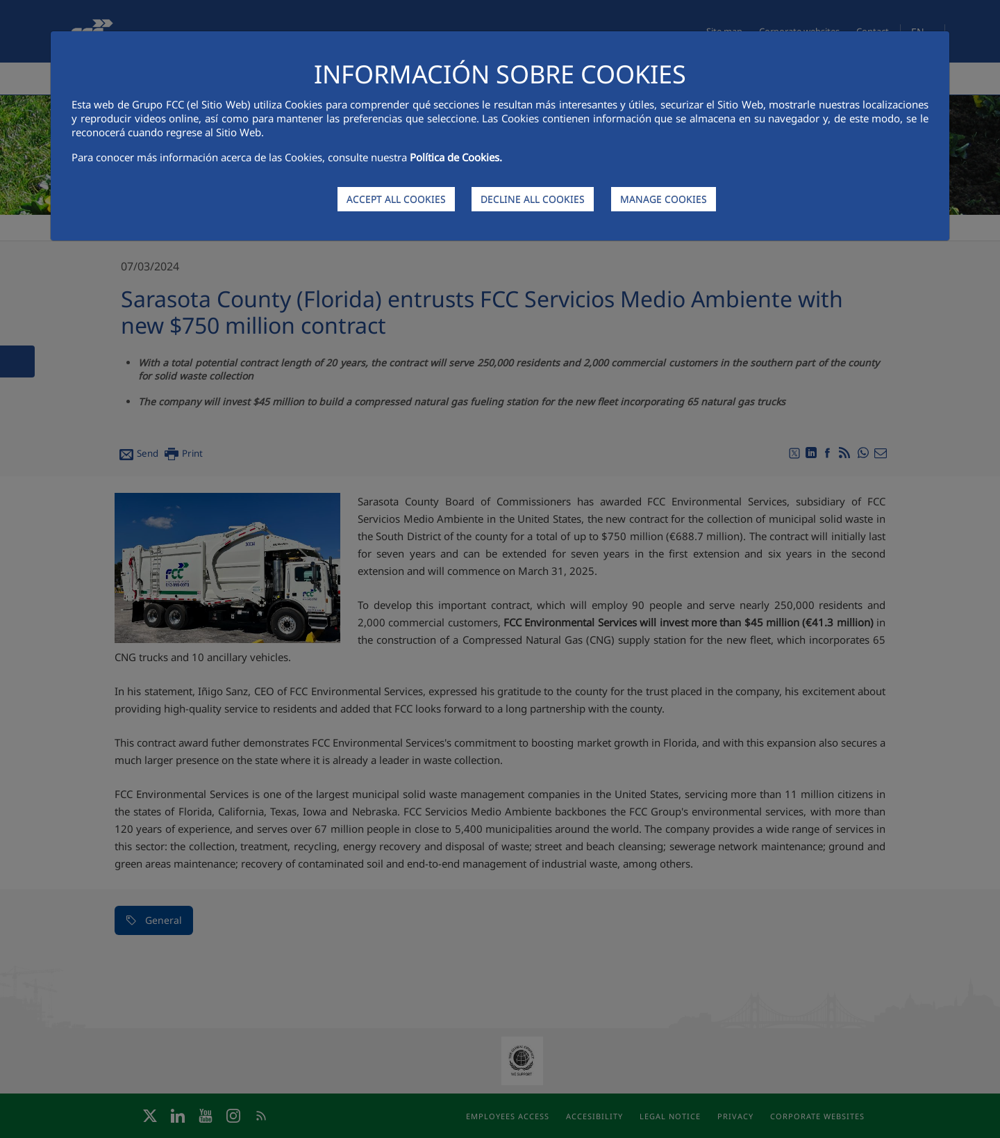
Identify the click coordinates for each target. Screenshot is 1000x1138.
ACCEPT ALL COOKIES (396, 199)
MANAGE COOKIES (663, 199)
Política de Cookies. (456, 157)
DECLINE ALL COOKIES (533, 199)
